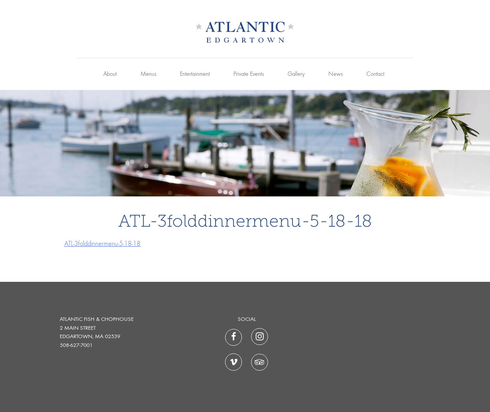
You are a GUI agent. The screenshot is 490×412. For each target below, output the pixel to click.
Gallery (296, 74)
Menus (148, 74)
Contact (375, 74)
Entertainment (195, 74)
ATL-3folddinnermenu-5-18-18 (102, 243)
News (335, 74)
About (110, 74)
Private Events (249, 74)
